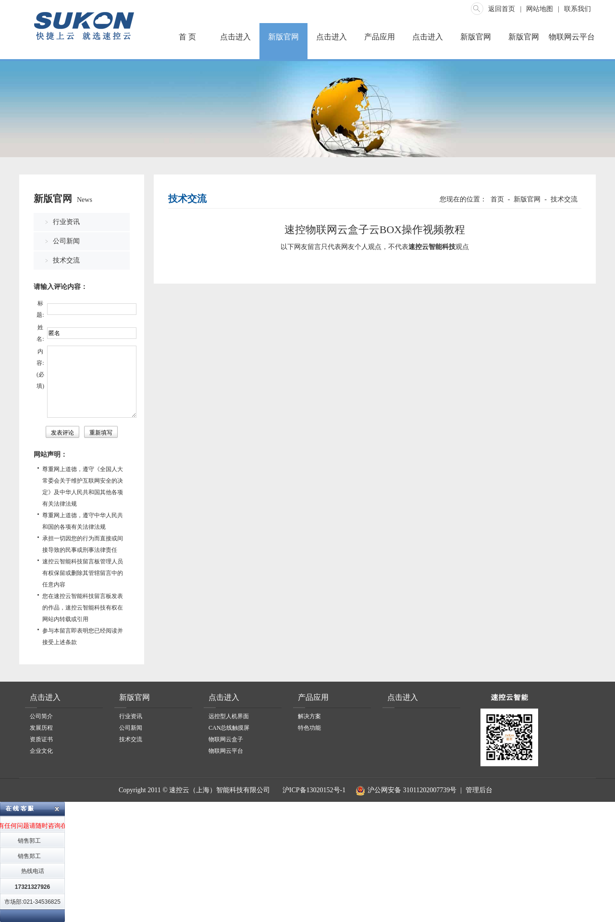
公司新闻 (66, 241)
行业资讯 (66, 221)
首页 (497, 199)
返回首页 (501, 8)
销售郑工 (29, 856)
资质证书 (41, 739)
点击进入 (235, 37)
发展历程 (41, 727)
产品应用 (379, 37)
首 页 (187, 37)
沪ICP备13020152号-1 (313, 790)
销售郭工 (29, 840)
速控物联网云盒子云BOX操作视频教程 (374, 230)
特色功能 (309, 727)
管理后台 (479, 790)
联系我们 (577, 8)
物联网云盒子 (226, 739)
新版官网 (283, 37)
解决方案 (309, 716)
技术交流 (66, 260)
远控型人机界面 (229, 716)
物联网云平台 (572, 37)
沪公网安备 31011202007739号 (404, 790)
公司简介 (41, 716)
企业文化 (41, 751)
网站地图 (539, 8)
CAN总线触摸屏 (229, 727)
